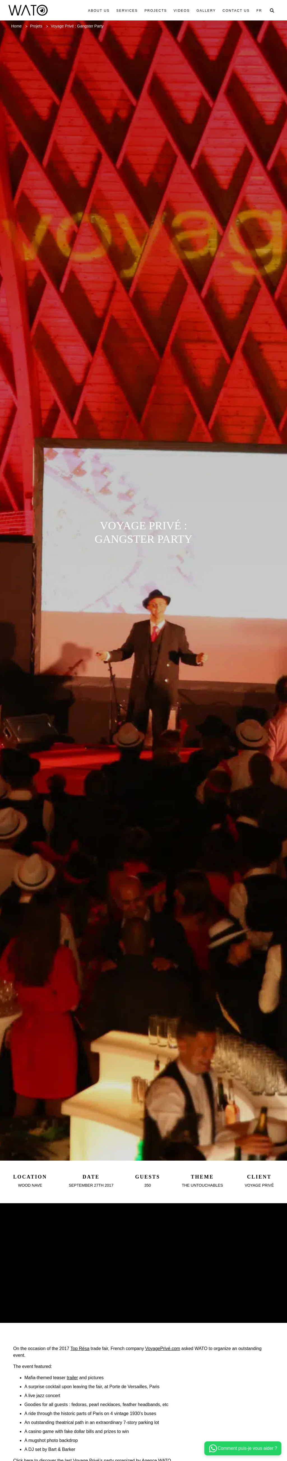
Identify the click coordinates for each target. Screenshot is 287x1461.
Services (124, 10)
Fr (259, 10)
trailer (78, 1406)
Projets (39, 26)
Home (17, 26)
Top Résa (85, 1377)
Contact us (235, 10)
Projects (153, 10)
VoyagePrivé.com (176, 1377)
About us (95, 10)
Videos (179, 10)
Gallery (204, 10)
